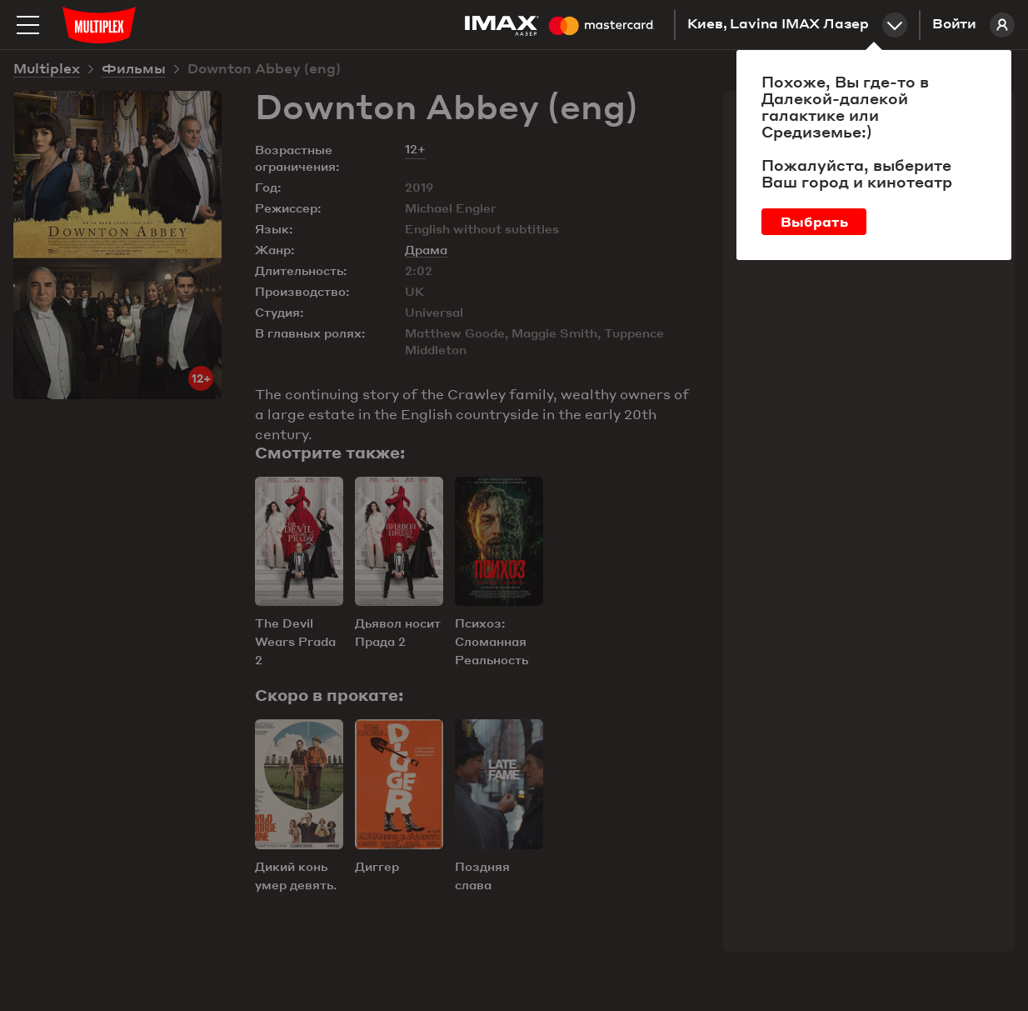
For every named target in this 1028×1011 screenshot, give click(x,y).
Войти (973, 25)
